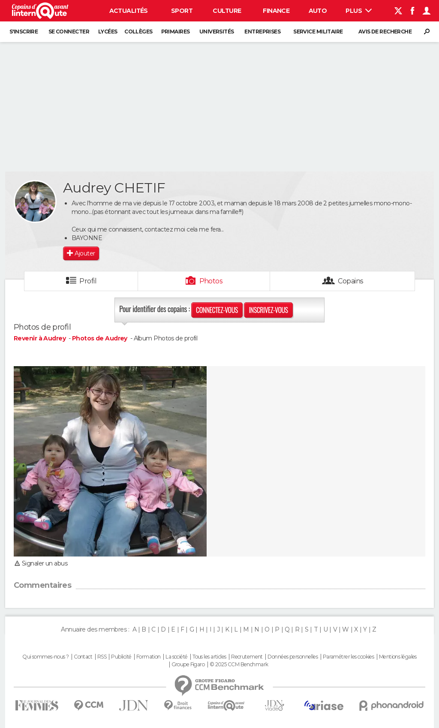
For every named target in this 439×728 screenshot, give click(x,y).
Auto (318, 11)
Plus (359, 11)
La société (176, 657)
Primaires (175, 31)
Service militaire (318, 31)
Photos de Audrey (99, 338)
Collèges (138, 31)
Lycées (107, 31)
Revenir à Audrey (40, 338)
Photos (211, 281)
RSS (101, 657)
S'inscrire (23, 31)
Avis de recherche (385, 31)
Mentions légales (398, 657)
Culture (227, 11)
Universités (216, 31)
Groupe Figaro (188, 665)
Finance (276, 11)
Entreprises (262, 31)
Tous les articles (209, 657)
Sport (181, 11)
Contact (83, 657)
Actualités (128, 11)
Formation (148, 657)
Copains (350, 281)
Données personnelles (293, 657)
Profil (87, 281)
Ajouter (85, 253)
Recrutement (247, 657)
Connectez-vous (217, 310)
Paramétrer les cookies (348, 657)
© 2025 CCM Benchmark (239, 665)
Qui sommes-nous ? (45, 657)
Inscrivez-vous (268, 310)
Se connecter (68, 31)
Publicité (121, 657)
